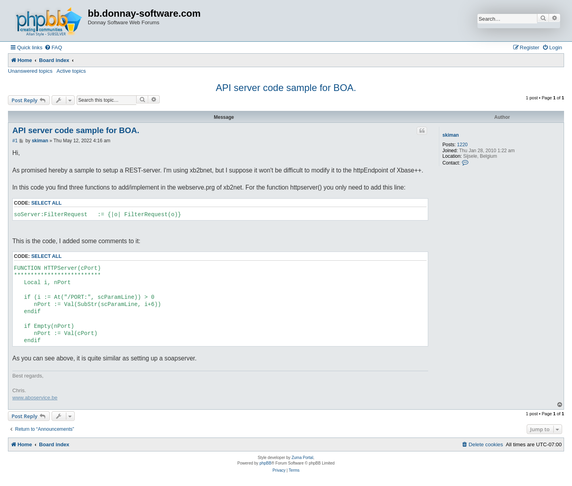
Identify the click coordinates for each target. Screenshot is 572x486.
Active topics (71, 71)
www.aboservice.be (35, 398)
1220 (462, 144)
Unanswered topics (30, 71)
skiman (451, 135)
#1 (14, 140)
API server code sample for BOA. (286, 87)
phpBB (265, 463)
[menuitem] (53, 47)
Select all (46, 203)
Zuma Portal (302, 457)
